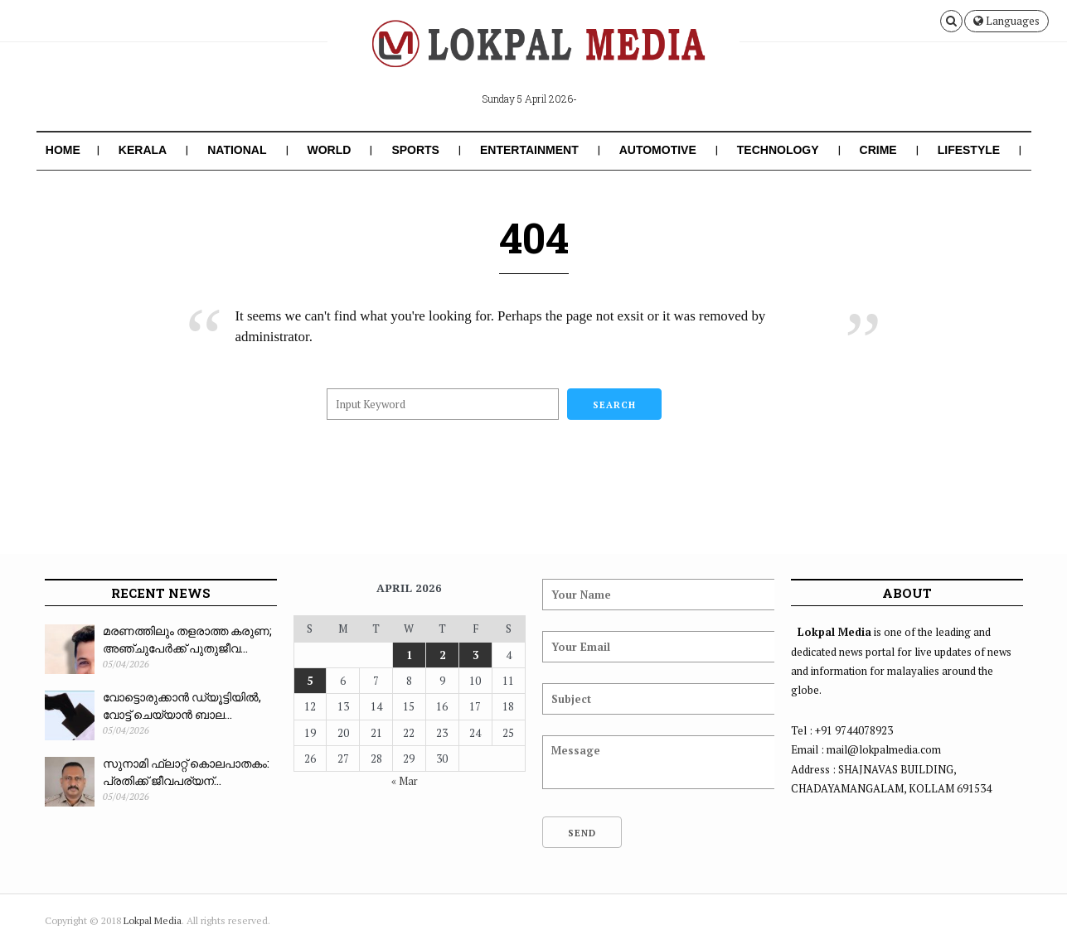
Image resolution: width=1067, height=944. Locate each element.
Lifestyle (969, 150)
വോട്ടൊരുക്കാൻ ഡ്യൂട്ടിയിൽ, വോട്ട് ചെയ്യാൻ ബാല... (182, 705)
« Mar (404, 780)
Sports (415, 150)
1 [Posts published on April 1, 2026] (409, 655)
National (236, 150)
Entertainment (529, 150)
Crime (878, 150)
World (330, 150)
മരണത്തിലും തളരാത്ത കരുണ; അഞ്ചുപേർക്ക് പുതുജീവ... (187, 639)
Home (63, 150)
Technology (778, 150)
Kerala (143, 150)
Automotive (657, 150)
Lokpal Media (153, 920)
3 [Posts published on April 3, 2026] (475, 655)
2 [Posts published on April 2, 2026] (442, 655)
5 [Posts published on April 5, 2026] (310, 680)
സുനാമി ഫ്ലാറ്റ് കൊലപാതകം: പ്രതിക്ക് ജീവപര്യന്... (186, 771)
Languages (1006, 20)
